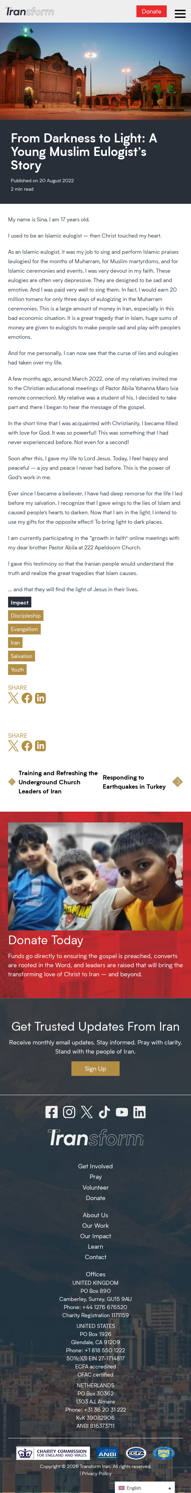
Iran (15, 642)
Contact (95, 1257)
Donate (151, 11)
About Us (95, 1215)
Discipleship (26, 615)
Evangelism (24, 628)
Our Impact (95, 1236)
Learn (95, 1246)
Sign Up (95, 1068)
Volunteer (96, 1187)
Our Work (95, 1225)
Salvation (21, 655)
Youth (17, 669)
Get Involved (95, 1166)
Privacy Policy (97, 1473)
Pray (96, 1176)
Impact (20, 602)
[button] (144, 1487)
